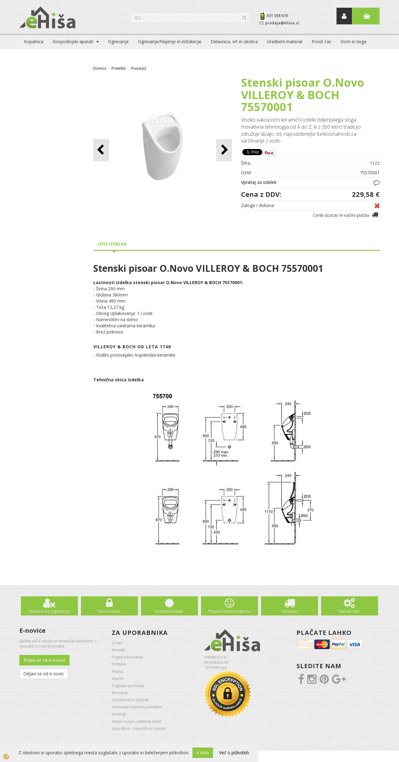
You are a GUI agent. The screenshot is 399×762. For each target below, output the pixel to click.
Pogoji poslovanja (127, 657)
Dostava (289, 611)
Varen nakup (109, 611)
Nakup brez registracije (49, 611)
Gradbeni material (284, 41)
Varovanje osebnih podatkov (137, 707)
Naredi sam (349, 611)
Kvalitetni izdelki (169, 611)
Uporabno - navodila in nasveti (139, 728)
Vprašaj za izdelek (258, 182)
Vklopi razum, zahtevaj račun (137, 721)
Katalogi (119, 714)
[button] (224, 150)
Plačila (117, 671)
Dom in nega (353, 41)
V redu (202, 753)
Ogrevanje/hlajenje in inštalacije (169, 41)
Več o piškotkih (234, 753)
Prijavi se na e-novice (44, 660)
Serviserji (119, 692)
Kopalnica (33, 41)
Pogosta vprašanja (128, 685)
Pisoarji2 (138, 68)
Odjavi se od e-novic (43, 674)
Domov (99, 68)
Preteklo (118, 68)
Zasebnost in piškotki (130, 699)
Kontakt (118, 649)
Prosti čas (321, 41)
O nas (117, 642)
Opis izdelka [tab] (112, 244)
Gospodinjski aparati (73, 41)
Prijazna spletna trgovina (229, 611)
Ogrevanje (118, 41)
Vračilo (118, 678)
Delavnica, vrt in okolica (234, 41)
